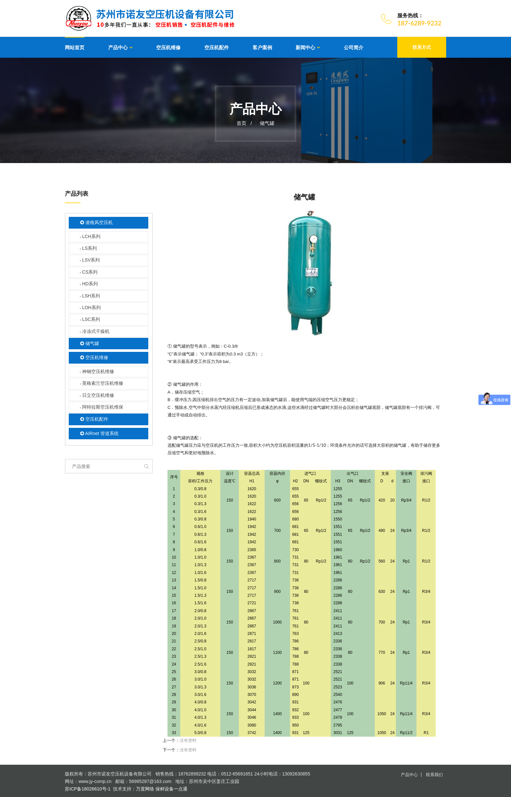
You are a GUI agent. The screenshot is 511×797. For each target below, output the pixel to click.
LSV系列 (90, 260)
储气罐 (267, 123)
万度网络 (145, 788)
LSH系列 (90, 296)
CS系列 (88, 272)
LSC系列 (90, 320)
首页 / (244, 123)
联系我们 (434, 774)
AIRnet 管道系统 (99, 433)
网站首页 (74, 47)
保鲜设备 (164, 788)
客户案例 (262, 47)
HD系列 (89, 284)
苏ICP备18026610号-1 (87, 788)
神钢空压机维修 (97, 372)
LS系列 (88, 248)
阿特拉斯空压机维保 (101, 407)
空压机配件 (216, 47)
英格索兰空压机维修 (101, 384)
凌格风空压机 (96, 223)
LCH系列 (90, 237)
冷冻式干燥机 (95, 332)
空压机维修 (168, 47)
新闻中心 (305, 47)
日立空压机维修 (97, 395)
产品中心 (118, 47)
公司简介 (353, 47)
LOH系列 (90, 308)
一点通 (180, 788)
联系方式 (422, 47)
